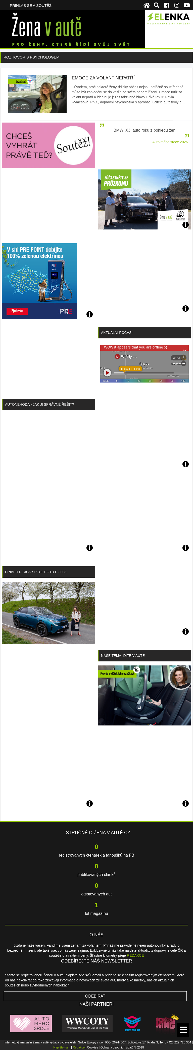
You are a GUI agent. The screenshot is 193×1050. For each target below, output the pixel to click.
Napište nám (61, 1047)
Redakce (78, 1047)
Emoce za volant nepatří (103, 77)
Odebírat (95, 996)
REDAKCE (135, 955)
